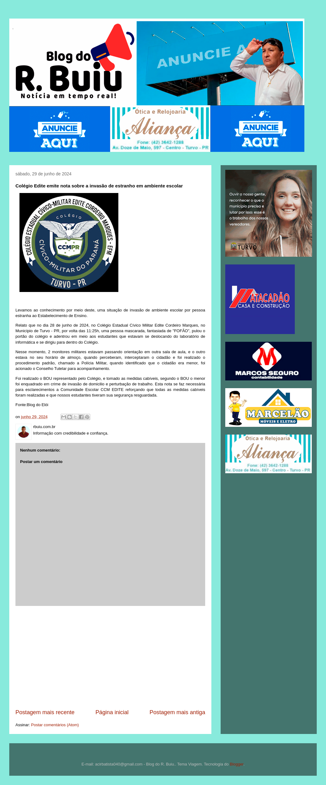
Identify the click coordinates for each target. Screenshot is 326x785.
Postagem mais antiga (177, 712)
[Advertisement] (110, 657)
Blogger (236, 764)
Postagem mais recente (44, 712)
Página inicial (112, 712)
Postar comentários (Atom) (55, 725)
